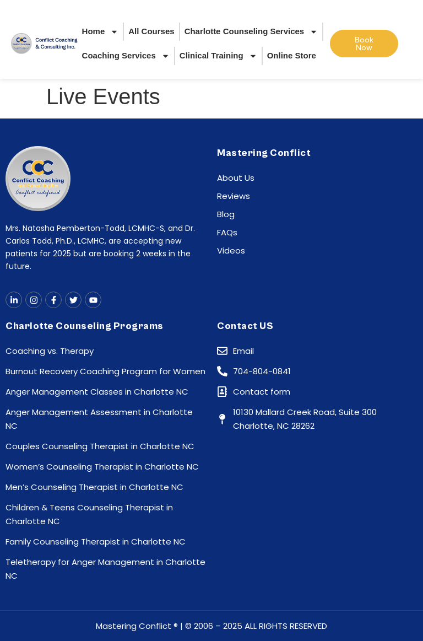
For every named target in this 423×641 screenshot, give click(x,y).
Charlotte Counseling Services (251, 31)
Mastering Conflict (264, 153)
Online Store (291, 55)
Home (100, 31)
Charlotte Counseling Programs (85, 326)
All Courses (151, 31)
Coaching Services (126, 56)
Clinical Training (218, 56)
